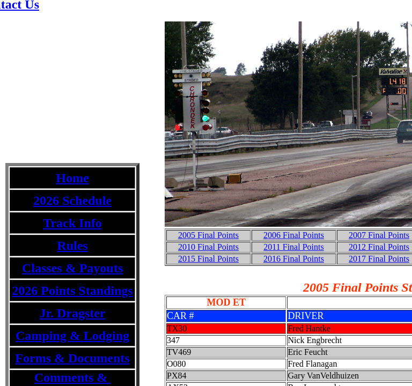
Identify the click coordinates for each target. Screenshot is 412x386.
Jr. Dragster (72, 313)
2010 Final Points (208, 246)
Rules (72, 246)
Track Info (72, 223)
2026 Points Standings (72, 291)
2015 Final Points (208, 258)
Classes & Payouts (72, 268)
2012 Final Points (379, 246)
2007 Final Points (379, 235)
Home (72, 178)
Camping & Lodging (72, 336)
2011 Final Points (293, 246)
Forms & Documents (72, 358)
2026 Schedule (72, 200)
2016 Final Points (293, 258)
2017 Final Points (379, 258)
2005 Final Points (208, 235)
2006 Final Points (293, 235)
